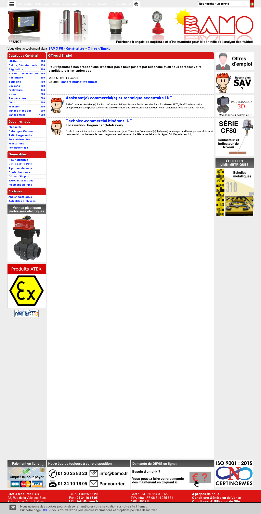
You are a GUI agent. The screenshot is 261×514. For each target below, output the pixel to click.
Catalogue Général (23, 55)
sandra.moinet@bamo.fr (79, 81)
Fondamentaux (18, 147)
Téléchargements (65, 4)
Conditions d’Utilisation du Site (216, 501)
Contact (104, 4)
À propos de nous (205, 494)
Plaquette (25, 4)
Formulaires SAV (19, 139)
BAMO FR (55, 48)
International (122, 4)
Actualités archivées (22, 201)
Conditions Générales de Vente (216, 497)
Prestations (16, 143)
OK (12, 507)
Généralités (75, 48)
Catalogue (42, 4)
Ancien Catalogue (20, 196)
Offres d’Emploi (99, 48)
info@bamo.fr (87, 501)
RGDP (46, 510)
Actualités (88, 4)
